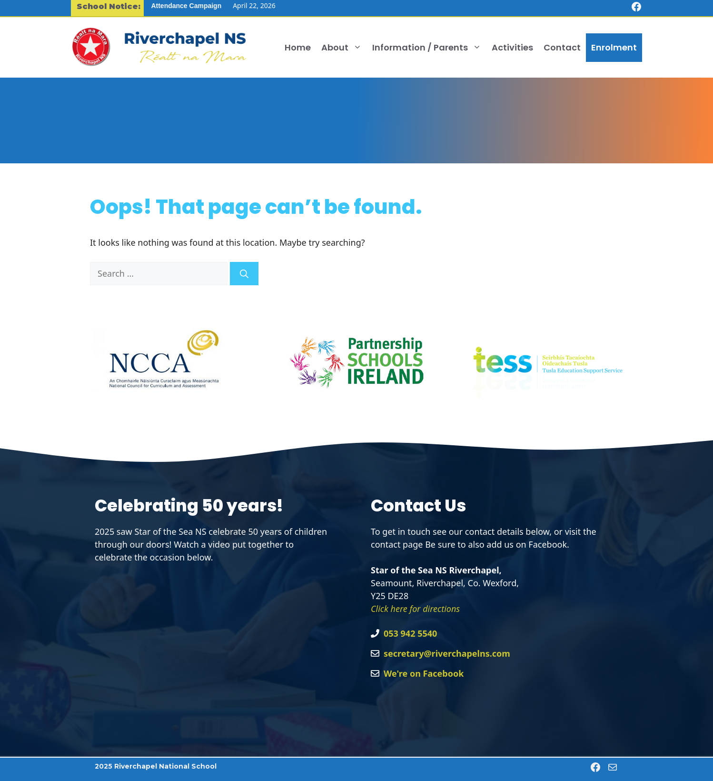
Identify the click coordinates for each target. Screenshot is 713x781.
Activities (512, 47)
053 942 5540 (410, 633)
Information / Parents (429, 47)
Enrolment (614, 47)
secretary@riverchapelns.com (447, 653)
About (344, 47)
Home (298, 47)
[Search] (244, 273)
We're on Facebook (424, 673)
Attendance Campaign (186, 6)
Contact (562, 47)
